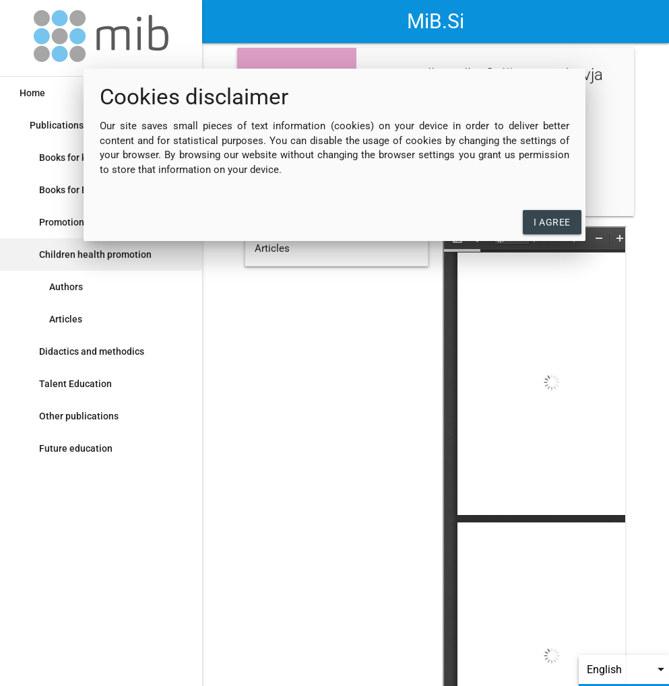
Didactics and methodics (91, 351)
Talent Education (75, 383)
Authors (66, 286)
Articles (65, 319)
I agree (552, 222)
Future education (76, 448)
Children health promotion (95, 254)
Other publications (79, 416)
